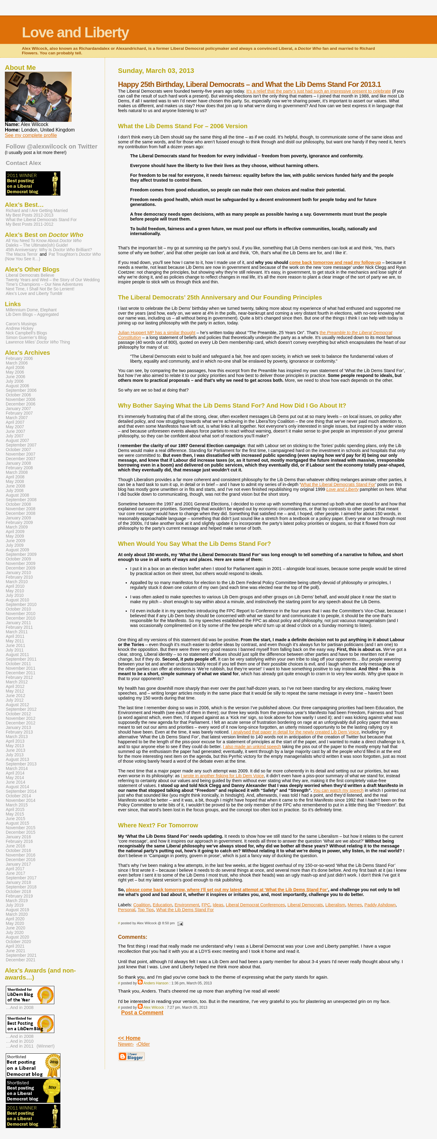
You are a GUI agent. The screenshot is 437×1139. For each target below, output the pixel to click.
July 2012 (15, 700)
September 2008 (21, 500)
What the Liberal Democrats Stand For (337, 484)
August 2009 (17, 550)
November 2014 (21, 800)
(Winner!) (46, 1046)
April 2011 (15, 636)
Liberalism (335, 904)
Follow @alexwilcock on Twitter (51, 146)
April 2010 (15, 586)
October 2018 (18, 891)
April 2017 (15, 869)
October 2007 (18, 449)
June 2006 (15, 377)
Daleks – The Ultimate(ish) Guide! (37, 245)
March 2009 (17, 527)
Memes (355, 904)
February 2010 (19, 577)
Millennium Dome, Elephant (31, 310)
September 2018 (21, 887)
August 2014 (17, 787)
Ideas (218, 904)
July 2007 (15, 436)
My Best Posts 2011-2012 (29, 224)
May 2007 (15, 427)
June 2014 (15, 782)
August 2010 (17, 600)
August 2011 (17, 654)
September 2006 (21, 390)
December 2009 (21, 568)
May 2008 (15, 481)
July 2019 (15, 905)
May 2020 (15, 923)
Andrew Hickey (19, 328)
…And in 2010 (20, 1041)
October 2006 (18, 395)
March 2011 (17, 632)
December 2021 (21, 960)
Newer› (126, 1044)
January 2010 (18, 572)
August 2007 (17, 440)
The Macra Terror (22, 254)
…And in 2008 (20, 1007)
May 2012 (15, 691)
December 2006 (21, 404)
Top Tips (145, 909)
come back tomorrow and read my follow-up (335, 262)
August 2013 (17, 759)
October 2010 (18, 609)
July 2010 (15, 595)
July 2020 (15, 932)
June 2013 (15, 750)
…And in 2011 (20, 1046)
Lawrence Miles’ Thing (38, 342)
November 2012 (21, 718)
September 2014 (21, 791)
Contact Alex (23, 163)
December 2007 (21, 459)
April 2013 (15, 741)
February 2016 (19, 841)
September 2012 (21, 709)
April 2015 (15, 809)
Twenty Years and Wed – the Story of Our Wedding (53, 280)
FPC (206, 904)
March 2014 (17, 768)
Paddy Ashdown (380, 904)
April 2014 (15, 773)
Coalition (141, 904)
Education (162, 904)
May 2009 (15, 536)
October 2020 (18, 941)
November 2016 (21, 855)
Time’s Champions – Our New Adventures (44, 284)
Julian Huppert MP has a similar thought (156, 332)
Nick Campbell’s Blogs (26, 333)
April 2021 (15, 946)
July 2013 (15, 755)
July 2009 (15, 545)
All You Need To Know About (44, 240)
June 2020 (15, 928)
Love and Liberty (75, 32)
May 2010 (15, 591)
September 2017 (21, 878)
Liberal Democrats (305, 904)
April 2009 (15, 531)
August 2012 (17, 705)
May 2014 (15, 777)
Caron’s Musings (21, 324)
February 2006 (19, 358)
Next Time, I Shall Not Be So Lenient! (40, 289)
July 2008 (15, 490)
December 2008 (21, 513)
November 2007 (21, 454)
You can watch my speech (338, 790)
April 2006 (15, 367)
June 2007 (15, 431)
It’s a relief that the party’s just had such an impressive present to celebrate (318, 91)
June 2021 (15, 951)
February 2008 (19, 468)
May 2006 (15, 372)
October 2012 (18, 714)
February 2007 (19, 413)
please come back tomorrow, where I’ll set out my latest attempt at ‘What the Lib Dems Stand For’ (227, 889)
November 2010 (21, 613)
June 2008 (15, 486)
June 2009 (15, 541)
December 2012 (21, 723)
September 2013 (21, 764)
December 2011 (21, 673)
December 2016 (21, 859)
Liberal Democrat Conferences (255, 904)
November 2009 (21, 563)
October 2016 (18, 850)
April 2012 (15, 686)
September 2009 (21, 554)
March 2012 (17, 682)
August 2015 (17, 823)
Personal (126, 909)
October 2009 (18, 559)
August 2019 (17, 910)
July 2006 (15, 381)
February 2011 (19, 627)
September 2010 (21, 604)
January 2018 (18, 882)
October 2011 (18, 664)
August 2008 (17, 495)
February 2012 (19, 677)
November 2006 (21, 399)
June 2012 (15, 695)
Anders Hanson (156, 983)
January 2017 (18, 864)
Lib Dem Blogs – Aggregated (32, 314)
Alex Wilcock (154, 1007)
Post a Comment (142, 1013)
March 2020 (17, 914)
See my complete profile (31, 135)
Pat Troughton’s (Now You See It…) (53, 256)
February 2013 (19, 732)
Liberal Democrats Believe (30, 275)
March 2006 (17, 363)
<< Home (129, 1038)
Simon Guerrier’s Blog (26, 337)
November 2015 (21, 828)
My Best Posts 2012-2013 (29, 215)
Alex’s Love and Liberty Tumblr (34, 293)
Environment (186, 904)
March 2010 (17, 582)
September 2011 (21, 659)
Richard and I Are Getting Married (37, 210)
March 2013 (17, 736)
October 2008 (18, 504)
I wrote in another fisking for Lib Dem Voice (222, 775)
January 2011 (18, 623)
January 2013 (18, 727)
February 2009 (19, 522)
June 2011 (15, 645)
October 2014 (18, 796)
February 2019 (19, 896)
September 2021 (21, 955)
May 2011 (15, 641)
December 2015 (21, 832)
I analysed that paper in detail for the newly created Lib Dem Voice (295, 732)
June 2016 (15, 846)
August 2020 (17, 937)
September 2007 (21, 445)
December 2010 (21, 618)
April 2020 (15, 919)
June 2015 (15, 818)
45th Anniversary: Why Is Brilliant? (49, 250)
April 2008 (15, 477)
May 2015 (15, 814)
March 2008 (17, 472)
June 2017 (15, 873)
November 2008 (21, 509)
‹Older (143, 1044)
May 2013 (15, 746)
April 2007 (15, 422)
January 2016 (18, 837)
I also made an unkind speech (252, 746)
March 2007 (17, 418)
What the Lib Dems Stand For (185, 909)
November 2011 (21, 668)
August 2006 (17, 386)
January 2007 (18, 408)
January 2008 (18, 463)
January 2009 (18, 518)
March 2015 (17, 805)
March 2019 (17, 900)
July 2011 (15, 650)
